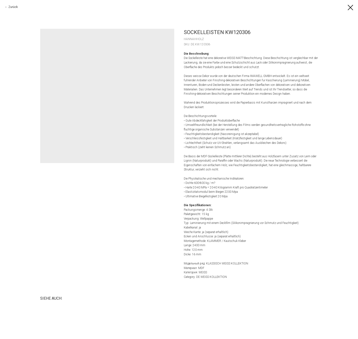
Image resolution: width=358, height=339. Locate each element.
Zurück (13, 7)
